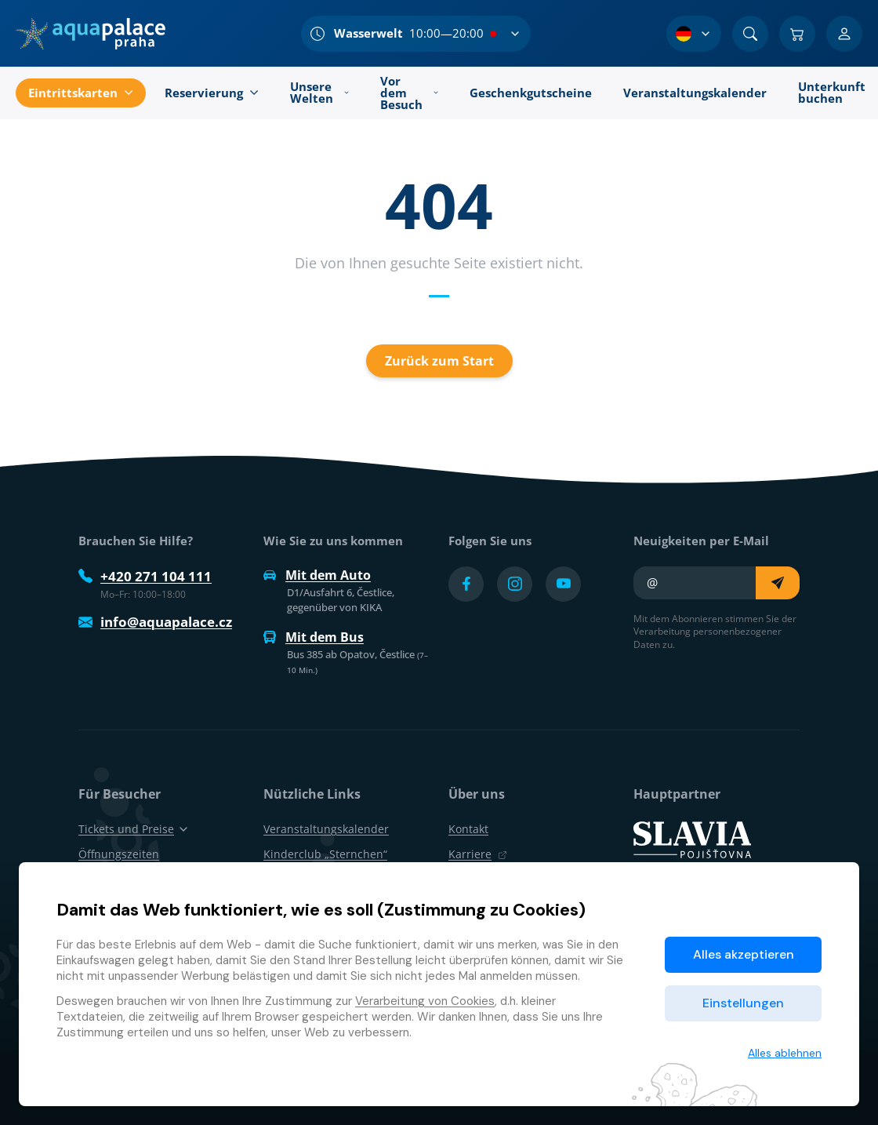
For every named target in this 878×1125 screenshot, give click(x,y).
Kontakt (468, 828)
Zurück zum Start (439, 361)
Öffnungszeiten (118, 853)
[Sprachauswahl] (693, 34)
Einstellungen (743, 1003)
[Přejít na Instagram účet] (514, 584)
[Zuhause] (90, 33)
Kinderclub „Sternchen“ (325, 853)
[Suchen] (750, 34)
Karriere (477, 853)
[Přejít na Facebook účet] (466, 584)
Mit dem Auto (317, 575)
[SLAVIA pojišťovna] (692, 838)
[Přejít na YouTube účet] (563, 584)
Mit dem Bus (313, 637)
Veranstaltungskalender (326, 828)
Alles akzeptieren (743, 954)
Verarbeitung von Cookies (425, 1001)
